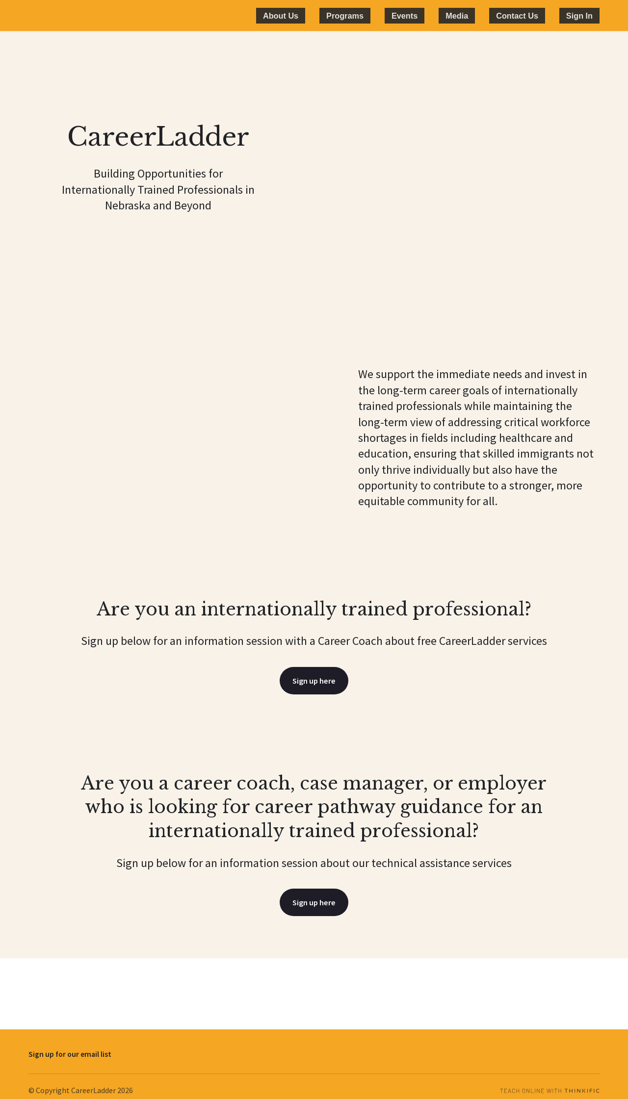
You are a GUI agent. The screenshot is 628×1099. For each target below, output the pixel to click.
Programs (410, 15)
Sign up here (314, 681)
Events (456, 15)
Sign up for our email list (69, 1043)
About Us (361, 15)
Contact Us (540, 15)
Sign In (587, 15)
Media (494, 15)
